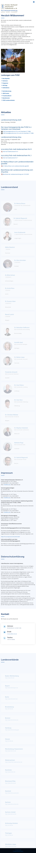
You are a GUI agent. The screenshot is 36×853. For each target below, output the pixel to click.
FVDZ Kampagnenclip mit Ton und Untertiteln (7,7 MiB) (17, 131)
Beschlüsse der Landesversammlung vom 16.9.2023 (16, 174)
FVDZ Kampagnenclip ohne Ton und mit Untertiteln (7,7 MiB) (18, 133)
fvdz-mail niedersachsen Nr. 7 (10, 158)
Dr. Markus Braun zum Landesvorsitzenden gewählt (16, 166)
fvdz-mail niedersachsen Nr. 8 (10, 151)
